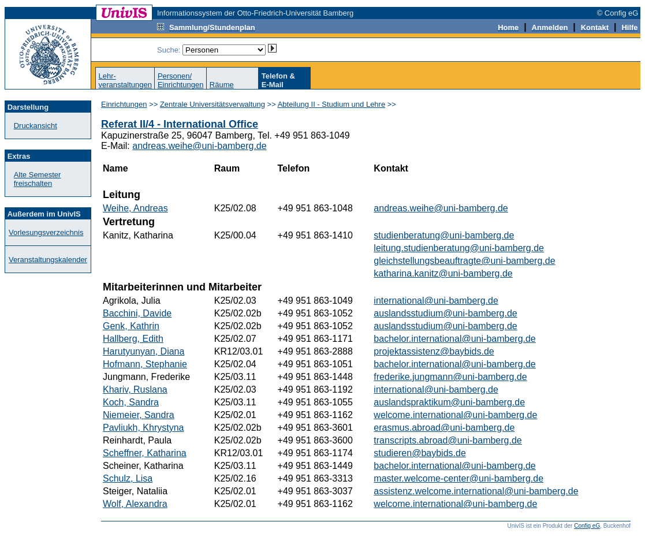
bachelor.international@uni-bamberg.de (454, 339)
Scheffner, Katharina (145, 453)
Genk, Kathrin (131, 326)
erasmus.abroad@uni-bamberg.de (444, 428)
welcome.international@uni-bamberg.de (455, 415)
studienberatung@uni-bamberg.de (444, 235)
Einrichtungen (124, 104)
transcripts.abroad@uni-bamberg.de (447, 440)
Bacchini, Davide (137, 313)
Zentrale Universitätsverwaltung (212, 104)
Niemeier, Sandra (138, 415)
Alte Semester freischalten (37, 179)
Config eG (587, 526)
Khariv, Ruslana (135, 389)
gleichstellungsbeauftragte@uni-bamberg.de (464, 261)
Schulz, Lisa (127, 478)
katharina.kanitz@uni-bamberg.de (443, 273)
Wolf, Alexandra (135, 504)
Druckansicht (35, 125)
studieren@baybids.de (419, 453)
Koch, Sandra (131, 402)
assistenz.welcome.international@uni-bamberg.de (476, 491)
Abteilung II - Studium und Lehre (331, 104)
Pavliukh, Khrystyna (143, 428)
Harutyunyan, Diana (143, 351)
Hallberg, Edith (133, 339)
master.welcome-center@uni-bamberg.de (458, 478)
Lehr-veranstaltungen (125, 80)
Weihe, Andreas (135, 208)
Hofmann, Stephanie (145, 364)
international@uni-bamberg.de (436, 300)
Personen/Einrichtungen (181, 80)
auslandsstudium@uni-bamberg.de (445, 313)
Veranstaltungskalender (48, 259)
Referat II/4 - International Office (179, 124)
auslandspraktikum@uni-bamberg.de (449, 402)
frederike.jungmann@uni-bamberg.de (450, 377)
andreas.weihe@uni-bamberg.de (199, 146)
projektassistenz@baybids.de (434, 351)
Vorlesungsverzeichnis (46, 232)
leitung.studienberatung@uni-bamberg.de (459, 248)
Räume (222, 84)
